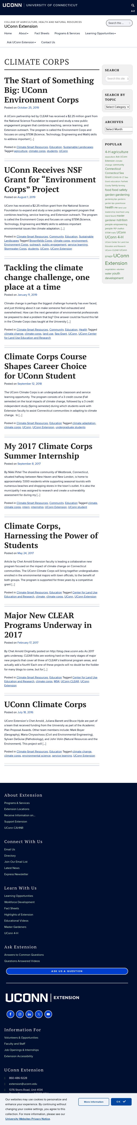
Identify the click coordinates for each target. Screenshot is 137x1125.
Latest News (11, 868)
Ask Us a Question (67, 971)
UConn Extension (21, 26)
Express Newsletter (16, 874)
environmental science (36, 756)
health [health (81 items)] (109, 207)
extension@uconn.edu (23, 1084)
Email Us (9, 849)
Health (83, 329)
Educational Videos (16, 920)
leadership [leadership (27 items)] (110, 212)
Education (71, 329)
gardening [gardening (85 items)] (122, 195)
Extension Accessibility (18, 1056)
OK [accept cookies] (121, 1101)
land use (48, 334)
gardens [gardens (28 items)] (122, 199)
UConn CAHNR (13, 828)
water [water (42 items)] (108, 273)
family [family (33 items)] (115, 185)
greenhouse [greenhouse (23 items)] (120, 203)
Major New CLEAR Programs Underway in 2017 (48, 625)
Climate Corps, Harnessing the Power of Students (51, 535)
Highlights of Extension (18, 914)
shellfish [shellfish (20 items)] (120, 229)
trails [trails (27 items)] (113, 232)
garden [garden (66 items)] (110, 195)
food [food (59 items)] (108, 190)
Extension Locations (16, 809)
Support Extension (15, 821)
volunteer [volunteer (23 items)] (120, 269)
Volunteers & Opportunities (21, 1037)
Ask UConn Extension (21, 42)
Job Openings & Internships (21, 1050)
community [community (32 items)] (118, 164)
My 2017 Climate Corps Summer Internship (48, 451)
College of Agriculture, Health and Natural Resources (43, 22)
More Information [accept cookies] (93, 1101)
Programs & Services (67, 33)
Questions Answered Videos (22, 961)
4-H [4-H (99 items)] (108, 152)
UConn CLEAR (70, 681)
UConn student (77, 507)
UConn (72, 334)
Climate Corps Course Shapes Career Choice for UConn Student (45, 366)
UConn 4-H (11, 933)
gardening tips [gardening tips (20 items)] (111, 199)
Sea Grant (61, 334)
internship (37, 507)
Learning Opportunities (100, 33)
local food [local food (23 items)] (120, 212)
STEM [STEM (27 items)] (108, 232)
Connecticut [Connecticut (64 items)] (113, 169)
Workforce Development (19, 902)
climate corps (33, 334)
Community (56, 329)
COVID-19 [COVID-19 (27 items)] (116, 177)
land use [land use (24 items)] (122, 207)
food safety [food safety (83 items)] (119, 190)
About (23, 33)
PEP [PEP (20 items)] (115, 229)
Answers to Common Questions (24, 955)
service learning (62, 756)
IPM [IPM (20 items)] (116, 208)
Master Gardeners (15, 927)
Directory (10, 856)
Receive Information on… (19, 815)
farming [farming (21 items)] (121, 185)
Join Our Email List (15, 862)
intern (26, 507)
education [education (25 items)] (115, 181)
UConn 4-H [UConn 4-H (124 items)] (114, 237)
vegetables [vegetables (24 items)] (110, 269)
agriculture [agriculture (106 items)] (119, 152)
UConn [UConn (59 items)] (121, 232)
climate (92, 503)
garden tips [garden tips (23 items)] (110, 203)
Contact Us (48, 42)
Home (8, 33)
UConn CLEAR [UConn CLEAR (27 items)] (112, 250)
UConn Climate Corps (45, 704)
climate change (13, 334)
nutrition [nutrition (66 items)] (121, 220)
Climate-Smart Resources (32, 329)
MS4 (56, 681)
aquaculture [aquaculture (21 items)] (110, 157)
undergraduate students (70, 427)
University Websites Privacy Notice (27, 1119)
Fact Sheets (42, 33)
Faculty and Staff (14, 1044)
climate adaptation (83, 423)
